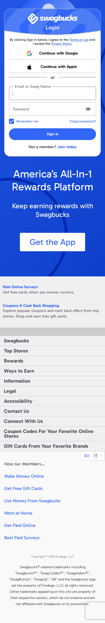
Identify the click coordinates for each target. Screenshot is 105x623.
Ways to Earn (19, 371)
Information (17, 381)
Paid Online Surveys (20, 287)
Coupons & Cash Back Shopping (31, 305)
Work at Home (18, 513)
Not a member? (53, 147)
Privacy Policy (61, 44)
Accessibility (18, 401)
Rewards (13, 361)
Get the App (52, 242)
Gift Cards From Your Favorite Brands (46, 446)
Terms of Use (79, 40)
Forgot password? (83, 121)
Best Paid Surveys (21, 537)
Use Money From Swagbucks (32, 500)
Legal (10, 391)
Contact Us (16, 411)
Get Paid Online (20, 525)
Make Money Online (24, 476)
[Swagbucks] (53, 18)
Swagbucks (16, 341)
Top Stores (16, 351)
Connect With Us (23, 421)
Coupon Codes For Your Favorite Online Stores (49, 433)
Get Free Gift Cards (23, 488)
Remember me (27, 121)
